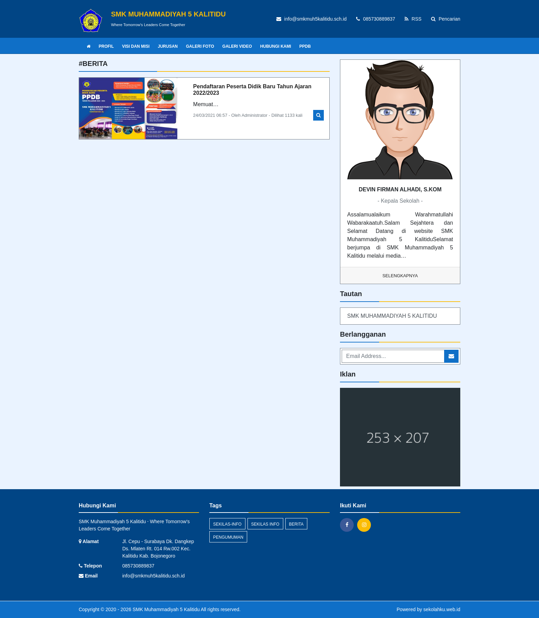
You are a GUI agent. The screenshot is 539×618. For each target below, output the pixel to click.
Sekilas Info (265, 524)
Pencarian (445, 19)
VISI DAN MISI (136, 46)
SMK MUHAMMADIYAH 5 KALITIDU (392, 316)
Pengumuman (228, 537)
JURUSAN (168, 46)
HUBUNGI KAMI (275, 46)
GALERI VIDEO (237, 46)
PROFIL (106, 46)
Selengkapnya (400, 275)
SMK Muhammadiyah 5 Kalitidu (165, 609)
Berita (296, 524)
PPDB (305, 46)
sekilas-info (227, 524)
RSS (413, 19)
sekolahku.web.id (442, 609)
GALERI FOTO (200, 46)
